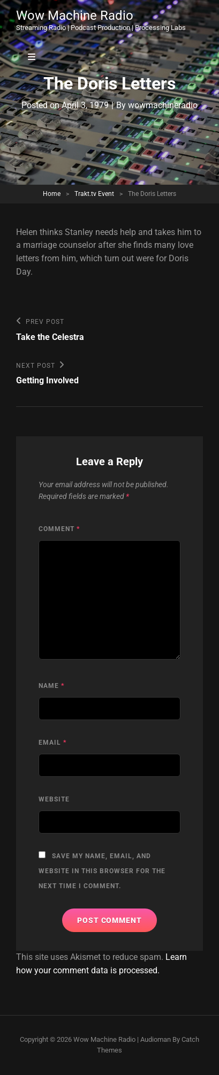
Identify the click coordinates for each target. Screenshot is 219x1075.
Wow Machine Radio (74, 15)
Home (52, 194)
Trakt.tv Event (94, 194)
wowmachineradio (163, 105)
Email (52, 742)
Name (51, 686)
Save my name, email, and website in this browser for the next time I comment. (102, 871)
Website (54, 799)
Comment (59, 529)
